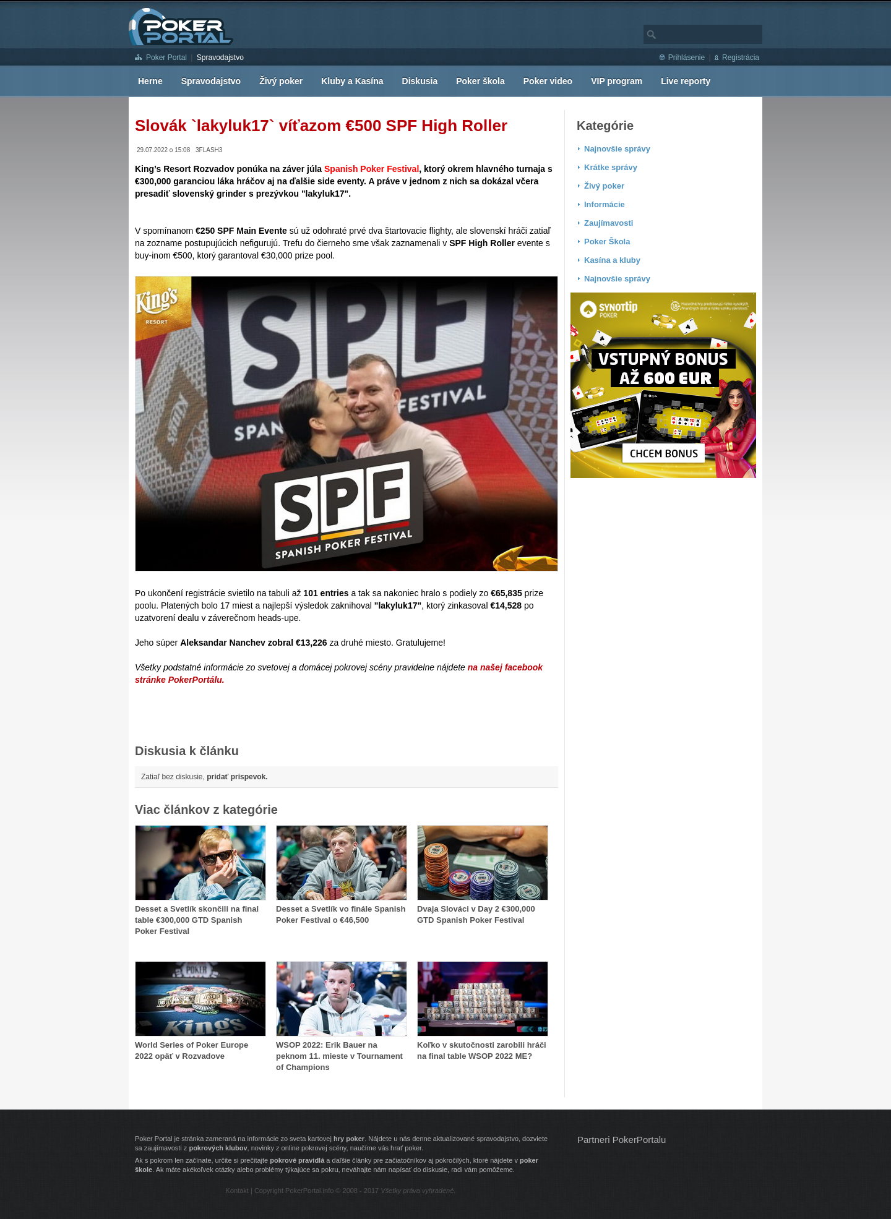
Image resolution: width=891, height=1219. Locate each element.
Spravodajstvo (220, 57)
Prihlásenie (686, 57)
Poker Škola (607, 241)
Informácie (604, 204)
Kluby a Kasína (352, 81)
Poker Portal (166, 57)
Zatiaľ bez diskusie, (204, 776)
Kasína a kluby (612, 260)
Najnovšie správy (617, 148)
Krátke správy (610, 167)
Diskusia (420, 81)
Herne (150, 81)
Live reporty (685, 81)
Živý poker (281, 81)
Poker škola (480, 81)
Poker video (547, 81)
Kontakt (237, 1190)
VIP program (616, 81)
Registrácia (740, 57)
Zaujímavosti (608, 223)
